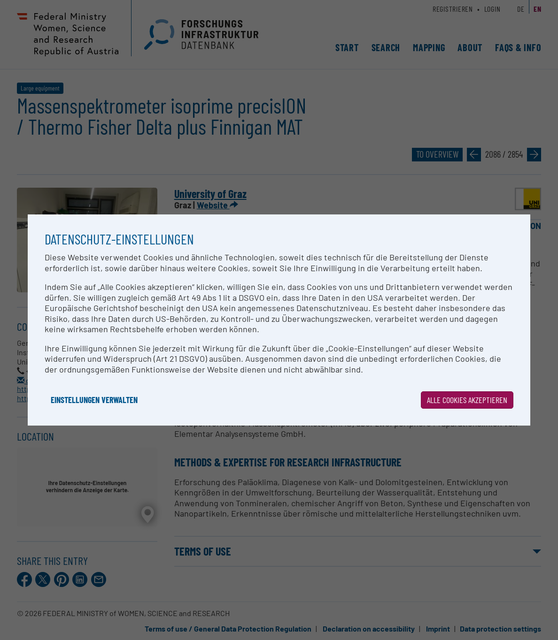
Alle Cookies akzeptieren (467, 400)
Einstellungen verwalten (94, 400)
